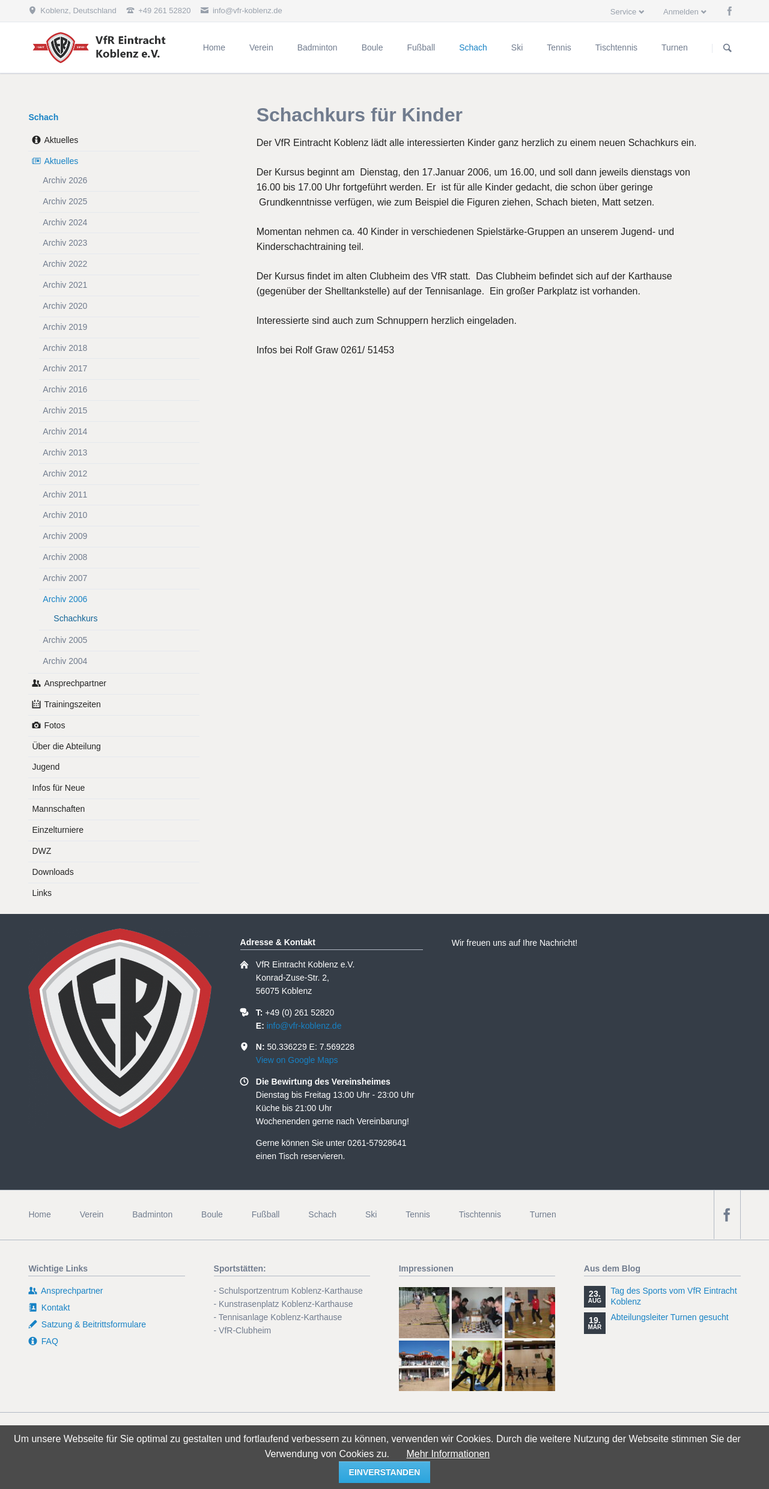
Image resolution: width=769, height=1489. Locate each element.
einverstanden (385, 1472)
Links (42, 893)
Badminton (152, 1214)
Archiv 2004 (65, 661)
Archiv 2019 (65, 327)
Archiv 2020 (65, 306)
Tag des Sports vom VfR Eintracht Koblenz (673, 1296)
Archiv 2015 (65, 410)
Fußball (266, 1214)
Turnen (543, 1214)
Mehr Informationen (448, 1454)
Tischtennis (480, 1214)
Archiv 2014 (65, 431)
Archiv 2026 (65, 180)
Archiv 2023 (65, 243)
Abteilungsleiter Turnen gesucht (669, 1317)
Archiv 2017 (65, 368)
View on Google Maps (297, 1060)
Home (39, 1214)
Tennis (418, 1214)
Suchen (727, 48)
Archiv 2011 (65, 494)
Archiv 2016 (65, 389)
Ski (371, 1214)
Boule (212, 1214)
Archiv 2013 (65, 452)
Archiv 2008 (65, 557)
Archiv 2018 (65, 348)
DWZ (41, 851)
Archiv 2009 (65, 536)
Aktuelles (61, 140)
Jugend (45, 767)
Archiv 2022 (65, 264)
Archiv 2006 (65, 599)
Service (623, 11)
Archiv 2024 (65, 222)
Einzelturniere (58, 830)
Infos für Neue (58, 788)
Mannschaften (58, 809)
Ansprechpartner (75, 683)
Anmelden (681, 11)
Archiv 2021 (65, 285)
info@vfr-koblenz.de (304, 1026)
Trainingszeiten (72, 704)
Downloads (52, 872)
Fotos (54, 725)
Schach (43, 117)
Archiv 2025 (65, 201)
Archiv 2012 (65, 473)
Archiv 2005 (65, 640)
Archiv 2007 (65, 578)
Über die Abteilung (66, 746)
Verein (92, 1214)
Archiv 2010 (65, 515)
